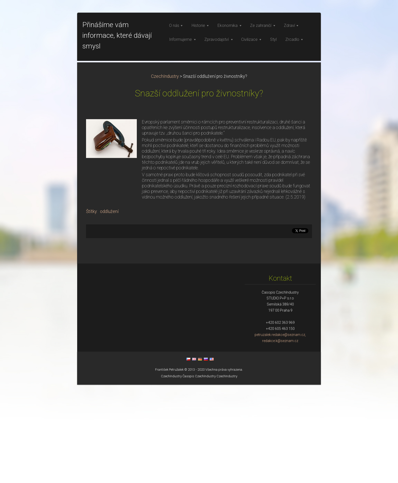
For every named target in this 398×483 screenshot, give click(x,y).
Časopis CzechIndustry (199, 474)
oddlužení (109, 309)
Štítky (91, 309)
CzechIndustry (165, 174)
